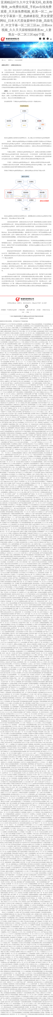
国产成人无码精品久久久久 (25, 347)
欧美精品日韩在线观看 (39, 681)
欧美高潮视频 (39, 651)
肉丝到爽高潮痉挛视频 (7, 556)
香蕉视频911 (8, 567)
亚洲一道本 (19, 424)
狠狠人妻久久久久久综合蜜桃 (13, 419)
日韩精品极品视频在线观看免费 (12, 826)
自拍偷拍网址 (19, 651)
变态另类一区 (8, 699)
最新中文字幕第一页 (9, 975)
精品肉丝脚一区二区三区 (38, 363)
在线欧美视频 (46, 352)
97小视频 (3, 858)
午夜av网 (7, 479)
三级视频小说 (13, 744)
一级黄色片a (46, 485)
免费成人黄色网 (19, 345)
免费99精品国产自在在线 (12, 454)
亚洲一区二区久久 (24, 605)
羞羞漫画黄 (8, 862)
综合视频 (3, 562)
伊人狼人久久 (39, 855)
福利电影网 (28, 596)
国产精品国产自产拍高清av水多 (21, 567)
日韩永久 (37, 413)
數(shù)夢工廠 (31, 310)
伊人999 (25, 354)
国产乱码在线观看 (14, 526)
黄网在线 (38, 807)
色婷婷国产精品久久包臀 (14, 576)
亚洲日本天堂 (8, 599)
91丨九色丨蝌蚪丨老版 (16, 758)
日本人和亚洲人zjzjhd (29, 628)
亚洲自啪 (46, 710)
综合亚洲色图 (32, 923)
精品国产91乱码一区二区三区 (39, 653)
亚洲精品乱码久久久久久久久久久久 (10, 458)
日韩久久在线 (24, 869)
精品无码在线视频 (41, 862)
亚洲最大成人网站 (45, 501)
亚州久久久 (22, 415)
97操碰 (12, 783)
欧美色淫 (8, 488)
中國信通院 (22, 310)
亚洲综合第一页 (36, 712)
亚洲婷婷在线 (7, 615)
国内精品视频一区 (43, 705)
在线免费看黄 (40, 429)
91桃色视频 (13, 880)
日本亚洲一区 (34, 406)
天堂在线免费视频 (43, 535)
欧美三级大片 (49, 476)
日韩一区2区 (34, 815)
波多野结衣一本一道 (16, 628)
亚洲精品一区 (25, 900)
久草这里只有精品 (12, 748)
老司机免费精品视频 (37, 971)
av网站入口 (39, 329)
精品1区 (8, 662)
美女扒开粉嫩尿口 (48, 723)
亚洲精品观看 (42, 506)
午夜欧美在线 (49, 472)
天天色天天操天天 (12, 499)
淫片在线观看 (42, 520)
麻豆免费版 (45, 458)
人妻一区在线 (24, 490)
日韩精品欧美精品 (8, 376)
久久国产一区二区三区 (14, 478)
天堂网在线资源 (10, 433)
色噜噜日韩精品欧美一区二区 (27, 957)
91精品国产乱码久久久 (15, 342)
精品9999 (26, 463)
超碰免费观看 (31, 546)
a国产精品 (50, 926)
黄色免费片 (27, 740)
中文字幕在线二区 (14, 592)
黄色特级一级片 (27, 562)
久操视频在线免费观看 (32, 796)
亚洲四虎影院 (4, 365)
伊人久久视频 (36, 841)
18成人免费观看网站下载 (16, 554)
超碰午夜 (17, 351)
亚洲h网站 (25, 504)
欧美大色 (30, 369)
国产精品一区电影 (13, 605)
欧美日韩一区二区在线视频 (17, 596)
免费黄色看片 (30, 696)
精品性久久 (35, 987)
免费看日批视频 (23, 907)
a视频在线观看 (28, 401)
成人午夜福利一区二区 (33, 610)
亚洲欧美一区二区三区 (32, 519)
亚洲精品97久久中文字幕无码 (24, 916)
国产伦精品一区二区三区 (35, 494)
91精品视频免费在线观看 (24, 528)
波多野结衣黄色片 (43, 460)
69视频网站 (22, 689)
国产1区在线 (32, 862)
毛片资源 (27, 499)
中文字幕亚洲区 (5, 708)
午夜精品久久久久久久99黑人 (34, 723)
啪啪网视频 (4, 478)
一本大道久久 (8, 453)
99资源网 (12, 420)
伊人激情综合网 (23, 821)
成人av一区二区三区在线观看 (42, 658)
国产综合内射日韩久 (25, 544)
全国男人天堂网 (40, 953)
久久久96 (30, 354)
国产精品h (25, 756)
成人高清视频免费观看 (13, 426)
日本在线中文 (13, 501)
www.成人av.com (20, 374)
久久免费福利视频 (37, 916)
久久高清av (38, 352)
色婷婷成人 (47, 422)
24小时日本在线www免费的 (38, 801)
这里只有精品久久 (45, 612)
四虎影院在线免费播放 (9, 715)
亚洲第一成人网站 (35, 538)
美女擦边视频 (15, 690)
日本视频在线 (12, 445)
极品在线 (49, 624)
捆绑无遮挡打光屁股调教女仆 (23, 799)
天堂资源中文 (12, 1009)
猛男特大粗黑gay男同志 (12, 415)
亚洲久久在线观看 (6, 867)
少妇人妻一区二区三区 (26, 333)
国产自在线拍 (49, 512)
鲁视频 (29, 565)
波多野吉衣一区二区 (14, 402)
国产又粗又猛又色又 (26, 458)
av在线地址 (47, 463)
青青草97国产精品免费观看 (44, 765)
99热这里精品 (17, 556)
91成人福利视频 (33, 646)
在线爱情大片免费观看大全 (31, 358)
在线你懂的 (38, 821)
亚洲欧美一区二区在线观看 (42, 939)
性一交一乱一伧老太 (7, 824)
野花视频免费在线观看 (26, 701)
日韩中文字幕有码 (5, 438)
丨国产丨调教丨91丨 (46, 343)
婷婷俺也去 (16, 638)
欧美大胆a (38, 880)
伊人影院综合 (19, 560)
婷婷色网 (6, 497)
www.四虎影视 (25, 790)
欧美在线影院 (18, 773)
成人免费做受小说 (42, 447)
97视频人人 (42, 478)
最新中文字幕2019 (44, 776)
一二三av (31, 442)
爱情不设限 (46, 730)
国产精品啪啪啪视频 (36, 549)
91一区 (17, 869)
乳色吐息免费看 (44, 832)
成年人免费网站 (27, 833)
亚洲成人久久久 (48, 857)
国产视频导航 (38, 435)
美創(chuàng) (46, 310)
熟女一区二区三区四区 (23, 617)
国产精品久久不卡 (46, 751)
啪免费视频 (9, 388)
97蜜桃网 (13, 808)
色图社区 (25, 453)
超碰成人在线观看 (13, 363)
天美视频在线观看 (7, 807)
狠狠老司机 (31, 352)
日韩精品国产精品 (48, 338)
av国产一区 (21, 343)
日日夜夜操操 (38, 760)
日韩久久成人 (11, 467)
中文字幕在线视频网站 (25, 340)
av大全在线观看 (47, 855)
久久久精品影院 (12, 524)
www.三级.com (48, 533)
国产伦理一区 (22, 780)
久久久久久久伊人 (28, 753)
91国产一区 (18, 805)
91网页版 (16, 512)
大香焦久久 (11, 345)
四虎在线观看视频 (42, 599)
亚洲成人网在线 (40, 529)
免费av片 (10, 542)
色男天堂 (32, 887)
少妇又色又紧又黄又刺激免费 (32, 356)
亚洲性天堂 (46, 551)
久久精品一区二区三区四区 (30, 714)
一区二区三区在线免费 (41, 696)
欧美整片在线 (43, 610)
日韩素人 (13, 574)
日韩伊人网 (46, 662)
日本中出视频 (7, 483)
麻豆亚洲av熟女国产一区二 (33, 426)
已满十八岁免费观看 (45, 878)
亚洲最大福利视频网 (17, 887)
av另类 (12, 438)
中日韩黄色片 (15, 610)
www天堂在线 (48, 785)
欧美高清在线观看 (44, 689)
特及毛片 (3, 388)
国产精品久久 (20, 721)
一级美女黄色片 (45, 669)
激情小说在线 (20, 719)
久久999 (13, 463)
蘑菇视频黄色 (49, 866)
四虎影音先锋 (43, 428)
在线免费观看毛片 (35, 463)
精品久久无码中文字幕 (25, 647)
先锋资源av (49, 976)
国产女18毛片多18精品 (6, 390)
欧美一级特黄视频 (43, 790)
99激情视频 (12, 424)
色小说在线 (21, 524)
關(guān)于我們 (36, 303)
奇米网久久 (15, 386)
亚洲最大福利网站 (33, 717)
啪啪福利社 (28, 440)
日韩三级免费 (7, 370)
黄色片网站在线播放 (41, 546)
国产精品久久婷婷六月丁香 (35, 642)
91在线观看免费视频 (39, 451)
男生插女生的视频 (13, 520)
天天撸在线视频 (33, 871)
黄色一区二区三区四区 (33, 622)
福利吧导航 (37, 347)
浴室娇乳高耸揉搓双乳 (25, 335)
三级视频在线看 (18, 871)
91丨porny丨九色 (15, 900)
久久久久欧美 (48, 351)
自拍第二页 (33, 767)
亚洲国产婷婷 (41, 565)
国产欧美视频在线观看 (24, 501)
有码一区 (49, 801)
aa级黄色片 (18, 814)
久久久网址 (48, 746)
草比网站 (28, 506)
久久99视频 (21, 832)
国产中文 (35, 803)
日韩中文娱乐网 (46, 605)
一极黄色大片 (28, 513)
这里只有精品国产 (16, 1001)
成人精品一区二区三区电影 (11, 395)
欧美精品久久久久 (23, 385)
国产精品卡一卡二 (36, 388)
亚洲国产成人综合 (16, 655)
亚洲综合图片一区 (24, 508)
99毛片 (35, 401)
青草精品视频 (19, 438)
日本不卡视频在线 (35, 769)
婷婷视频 (12, 651)
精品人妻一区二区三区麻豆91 (25, 581)
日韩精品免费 (28, 394)
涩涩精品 (14, 329)
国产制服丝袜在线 (18, 535)
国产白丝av (41, 724)
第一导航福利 (39, 422)
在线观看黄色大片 (25, 819)
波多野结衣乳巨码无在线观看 (23, 383)
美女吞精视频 (28, 624)
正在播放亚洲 (37, 810)
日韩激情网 (32, 953)
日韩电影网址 (17, 390)
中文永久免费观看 (8, 392)
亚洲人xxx (37, 342)
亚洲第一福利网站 (46, 1012)
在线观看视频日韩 (9, 431)
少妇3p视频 (24, 546)
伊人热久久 (29, 569)
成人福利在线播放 (48, 419)
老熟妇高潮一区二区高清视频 (23, 612)
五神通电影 (45, 969)
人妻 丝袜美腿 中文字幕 (21, 631)
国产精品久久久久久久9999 (18, 667)
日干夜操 (40, 710)
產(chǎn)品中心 (27, 303)
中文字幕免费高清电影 (31, 710)
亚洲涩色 (7, 333)
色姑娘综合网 (39, 869)
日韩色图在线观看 (46, 912)
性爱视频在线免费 (46, 755)
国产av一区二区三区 (38, 370)
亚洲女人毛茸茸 (39, 739)
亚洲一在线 (5, 653)
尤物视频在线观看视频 (8, 697)
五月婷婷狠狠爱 (6, 583)
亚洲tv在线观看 (15, 333)
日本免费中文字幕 (48, 637)
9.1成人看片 (13, 717)
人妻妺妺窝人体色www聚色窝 (13, 692)
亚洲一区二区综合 (39, 735)
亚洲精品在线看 (10, 401)
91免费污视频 (28, 975)
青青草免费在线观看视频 (34, 969)
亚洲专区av (7, 574)
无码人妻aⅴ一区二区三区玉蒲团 (27, 331)
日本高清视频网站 (14, 735)
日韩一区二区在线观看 (30, 662)
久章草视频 (5, 908)
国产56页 (36, 660)
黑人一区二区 (6, 531)
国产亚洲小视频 (20, 517)
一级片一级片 (21, 678)
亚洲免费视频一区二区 (36, 551)
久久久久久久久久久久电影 (31, 873)
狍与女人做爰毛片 (35, 755)
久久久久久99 (36, 410)
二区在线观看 (10, 562)
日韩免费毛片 (17, 1005)
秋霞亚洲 (4, 467)
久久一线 (35, 460)
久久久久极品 (8, 703)
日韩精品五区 (19, 903)
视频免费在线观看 (47, 549)
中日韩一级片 (33, 694)
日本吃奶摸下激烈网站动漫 (7, 630)
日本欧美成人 (18, 697)
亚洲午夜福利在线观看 (22, 656)
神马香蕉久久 (44, 440)
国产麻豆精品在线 (28, 444)
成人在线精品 (40, 748)
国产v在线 (9, 835)
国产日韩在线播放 (26, 676)
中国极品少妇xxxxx (44, 392)
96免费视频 (21, 499)
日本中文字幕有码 (39, 542)
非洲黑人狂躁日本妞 (12, 435)
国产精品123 (14, 728)
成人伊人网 (9, 535)
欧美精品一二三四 (37, 1005)
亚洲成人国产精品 (13, 578)
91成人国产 (30, 787)
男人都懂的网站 (43, 778)
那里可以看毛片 (29, 408)
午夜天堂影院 (22, 519)
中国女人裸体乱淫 (42, 361)
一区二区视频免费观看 (46, 367)
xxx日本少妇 (20, 765)
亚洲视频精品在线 (24, 578)
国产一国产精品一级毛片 (26, 671)
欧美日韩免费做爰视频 (36, 338)
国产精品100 (10, 976)
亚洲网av (31, 456)
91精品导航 (6, 406)
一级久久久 (34, 608)
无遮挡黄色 (35, 506)
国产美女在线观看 (25, 912)
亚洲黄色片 (31, 417)
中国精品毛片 (27, 903)
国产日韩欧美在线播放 (22, 633)
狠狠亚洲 (45, 435)
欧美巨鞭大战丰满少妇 (17, 372)
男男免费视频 (20, 588)
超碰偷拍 (34, 985)
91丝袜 (5, 885)
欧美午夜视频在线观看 (29, 866)
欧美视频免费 (25, 365)
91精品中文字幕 (27, 370)
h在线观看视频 (35, 501)
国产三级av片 (15, 481)
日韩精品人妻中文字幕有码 (33, 860)
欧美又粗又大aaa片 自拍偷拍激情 (15, 367)
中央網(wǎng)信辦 (12, 310)
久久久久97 (17, 553)
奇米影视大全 (33, 579)
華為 (28, 312)
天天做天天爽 (26, 406)
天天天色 (28, 388)
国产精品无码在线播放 (39, 481)
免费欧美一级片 (31, 474)
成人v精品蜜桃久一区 (27, 381)
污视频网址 (45, 621)
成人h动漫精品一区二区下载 (37, 377)
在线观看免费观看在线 (26, 706)
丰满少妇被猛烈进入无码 (42, 508)
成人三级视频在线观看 (24, 329)
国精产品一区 (42, 740)
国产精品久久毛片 (11, 946)
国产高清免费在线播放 (36, 828)
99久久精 (35, 392)
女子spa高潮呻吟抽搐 (45, 528)
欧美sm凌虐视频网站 (24, 515)
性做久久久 (4, 345)
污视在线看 (25, 390)
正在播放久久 (42, 907)
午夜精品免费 (42, 646)
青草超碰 (30, 699)
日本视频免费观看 (24, 551)
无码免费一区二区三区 (25, 526)
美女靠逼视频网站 (17, 1012)
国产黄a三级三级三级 (40, 771)
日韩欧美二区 (15, 549)
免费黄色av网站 (23, 601)
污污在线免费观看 (46, 638)
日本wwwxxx (22, 610)
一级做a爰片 (17, 665)
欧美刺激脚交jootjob (38, 351)
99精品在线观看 (4, 420)
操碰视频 (32, 508)
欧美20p (18, 685)
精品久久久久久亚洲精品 (46, 819)
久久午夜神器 (36, 440)
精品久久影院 (15, 551)
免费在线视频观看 (36, 336)
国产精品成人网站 (7, 422)
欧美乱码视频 (6, 628)
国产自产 (12, 449)
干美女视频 (31, 855)
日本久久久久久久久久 (41, 408)
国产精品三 (11, 383)
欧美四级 (12, 730)
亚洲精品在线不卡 (25, 549)
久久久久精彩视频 (47, 760)
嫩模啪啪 (29, 976)
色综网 (33, 413)
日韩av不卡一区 (33, 520)
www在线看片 (18, 876)
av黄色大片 (32, 996)
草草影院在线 (27, 930)
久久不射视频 (38, 467)
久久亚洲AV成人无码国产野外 (34, 374)
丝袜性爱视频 (15, 488)
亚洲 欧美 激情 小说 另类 (36, 633)
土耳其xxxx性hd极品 (18, 587)
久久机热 (30, 542)
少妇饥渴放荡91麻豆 (15, 801)
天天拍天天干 (26, 814)
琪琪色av (34, 340)
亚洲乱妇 (3, 601)
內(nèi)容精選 (18, 60)
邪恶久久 (4, 605)
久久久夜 (38, 404)
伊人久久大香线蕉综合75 (25, 621)
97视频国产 (15, 340)
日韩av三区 (15, 331)
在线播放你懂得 (7, 506)
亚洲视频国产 (41, 531)
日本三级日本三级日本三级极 (28, 447)
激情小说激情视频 (33, 402)
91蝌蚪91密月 (20, 630)
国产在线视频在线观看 (30, 599)
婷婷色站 (49, 447)
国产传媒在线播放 (23, 851)
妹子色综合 (37, 664)
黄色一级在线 (27, 644)
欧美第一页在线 (13, 347)
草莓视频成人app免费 (21, 433)
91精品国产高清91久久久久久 (44, 436)
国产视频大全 (23, 855)
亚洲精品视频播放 (17, 453)
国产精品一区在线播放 (42, 1007)
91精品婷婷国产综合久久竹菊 (21, 742)
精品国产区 (47, 381)
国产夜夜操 (11, 560)
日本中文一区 (36, 935)
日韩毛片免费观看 (6, 340)
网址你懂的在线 (34, 470)
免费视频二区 (28, 905)
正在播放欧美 (19, 849)
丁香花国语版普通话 (45, 519)
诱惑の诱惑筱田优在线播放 (36, 453)
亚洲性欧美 (18, 783)
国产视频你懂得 (10, 874)
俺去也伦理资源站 (42, 562)
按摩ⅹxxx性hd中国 (33, 445)
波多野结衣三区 (14, 898)
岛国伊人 (47, 748)
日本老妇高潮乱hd (13, 503)
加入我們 (44, 303)
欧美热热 (21, 885)
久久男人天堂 (18, 562)
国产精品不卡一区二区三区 (9, 528)
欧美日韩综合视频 (35, 978)
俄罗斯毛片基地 (5, 349)
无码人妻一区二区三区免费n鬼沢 (14, 469)
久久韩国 (16, 542)
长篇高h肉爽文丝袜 (25, 1000)
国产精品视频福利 (22, 417)
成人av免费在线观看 (15, 497)
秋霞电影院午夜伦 (6, 372)
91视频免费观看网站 (5, 329)
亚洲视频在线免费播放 (10, 993)
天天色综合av (4, 351)
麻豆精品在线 (38, 982)
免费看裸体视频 (36, 621)
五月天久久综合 (4, 449)
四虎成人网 (24, 402)
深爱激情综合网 (45, 547)
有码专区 (6, 907)
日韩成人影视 (36, 367)
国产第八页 (23, 495)
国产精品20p (44, 810)
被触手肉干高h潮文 (44, 470)
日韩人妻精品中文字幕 (28, 342)
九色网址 (42, 841)
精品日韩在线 (40, 619)
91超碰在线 (44, 864)
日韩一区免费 (30, 674)
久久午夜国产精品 (21, 474)
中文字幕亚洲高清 (31, 594)
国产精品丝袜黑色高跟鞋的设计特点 (28, 603)
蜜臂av (34, 429)
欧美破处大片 (13, 1010)
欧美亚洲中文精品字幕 (18, 710)
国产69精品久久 (10, 740)
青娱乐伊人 (15, 792)
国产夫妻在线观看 (38, 513)
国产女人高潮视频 (36, 469)
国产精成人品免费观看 (17, 662)
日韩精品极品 (16, 762)
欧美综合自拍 (45, 336)
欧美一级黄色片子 (47, 554)
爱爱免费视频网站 (6, 551)
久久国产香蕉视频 (38, 537)
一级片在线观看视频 (42, 767)
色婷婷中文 (32, 349)
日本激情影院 (28, 889)
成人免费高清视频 (30, 360)
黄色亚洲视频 (40, 576)
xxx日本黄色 (22, 572)
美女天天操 (8, 397)
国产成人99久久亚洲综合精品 (43, 773)
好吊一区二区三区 (24, 454)
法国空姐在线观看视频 (6, 647)
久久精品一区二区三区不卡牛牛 (19, 950)
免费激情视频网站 (45, 622)
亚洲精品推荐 (33, 874)
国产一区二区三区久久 (26, 926)
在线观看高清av (22, 774)
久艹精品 (47, 399)
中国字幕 (20, 370)
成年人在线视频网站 (43, 563)
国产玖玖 (11, 805)
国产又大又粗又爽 (29, 476)
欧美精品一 (15, 724)
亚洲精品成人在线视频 (16, 980)
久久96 (34, 576)
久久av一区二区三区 (13, 335)
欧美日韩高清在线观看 (46, 640)
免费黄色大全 (6, 463)
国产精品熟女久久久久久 (29, 411)
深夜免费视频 (19, 401)
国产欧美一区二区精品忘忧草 (31, 424)
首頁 (4, 60)
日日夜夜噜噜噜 (40, 488)
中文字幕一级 (35, 612)
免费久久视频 (24, 531)
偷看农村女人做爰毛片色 (41, 369)
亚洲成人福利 (9, 537)
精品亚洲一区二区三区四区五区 (18, 1014)
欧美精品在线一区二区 (18, 440)
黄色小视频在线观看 (33, 846)
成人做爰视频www (14, 864)
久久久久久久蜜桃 (35, 617)
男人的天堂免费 (46, 780)
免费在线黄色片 (23, 540)
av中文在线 (27, 479)
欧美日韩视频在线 (42, 340)
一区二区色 (41, 365)
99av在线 (43, 744)
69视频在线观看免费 (29, 588)
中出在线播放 (44, 989)
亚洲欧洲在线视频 (27, 1005)
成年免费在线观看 (39, 476)
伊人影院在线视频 (11, 658)
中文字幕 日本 (16, 490)
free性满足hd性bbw (32, 563)
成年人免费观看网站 (15, 790)
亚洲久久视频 (42, 998)
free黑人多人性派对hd (28, 773)
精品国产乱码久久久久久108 (18, 399)
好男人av (14, 485)
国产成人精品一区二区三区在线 (19, 708)
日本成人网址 (7, 485)
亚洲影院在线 (25, 646)
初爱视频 (34, 565)
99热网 (10, 762)
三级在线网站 (44, 538)
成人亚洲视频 (23, 787)
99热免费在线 (38, 554)
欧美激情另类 (23, 542)
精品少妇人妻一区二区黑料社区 (33, 574)
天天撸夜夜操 (32, 385)
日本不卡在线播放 (48, 503)
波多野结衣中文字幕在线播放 (23, 431)
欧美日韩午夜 (9, 742)
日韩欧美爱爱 (4, 542)
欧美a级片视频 (45, 671)
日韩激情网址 (44, 413)
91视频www (31, 733)
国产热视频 (21, 803)
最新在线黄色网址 (35, 397)
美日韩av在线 (8, 925)
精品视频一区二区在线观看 (19, 585)
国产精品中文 (35, 959)
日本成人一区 (14, 671)
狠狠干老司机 (4, 569)
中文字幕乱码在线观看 (15, 365)
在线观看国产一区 (11, 789)
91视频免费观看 (28, 392)
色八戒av (17, 914)
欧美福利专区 (28, 803)
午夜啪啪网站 (31, 433)
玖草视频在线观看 (37, 1001)
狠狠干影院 (35, 479)
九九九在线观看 (36, 458)
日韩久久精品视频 (39, 381)
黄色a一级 (47, 415)
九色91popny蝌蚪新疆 (8, 985)
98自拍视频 (40, 465)
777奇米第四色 (11, 472)
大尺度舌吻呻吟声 (37, 597)
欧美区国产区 (42, 420)
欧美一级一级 (4, 765)
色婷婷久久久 (23, 592)
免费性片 (20, 753)
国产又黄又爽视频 (11, 833)
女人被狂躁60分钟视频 (38, 867)
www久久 (6, 785)
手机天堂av (11, 739)
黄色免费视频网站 (29, 485)
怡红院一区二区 (13, 336)
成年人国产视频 (47, 706)
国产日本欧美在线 (30, 587)
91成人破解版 (14, 349)
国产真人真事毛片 (6, 998)
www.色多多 (14, 780)
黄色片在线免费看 (22, 717)
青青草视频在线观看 (30, 917)
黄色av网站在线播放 (22, 839)
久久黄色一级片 (9, 356)
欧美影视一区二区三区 (26, 481)
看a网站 (12, 436)
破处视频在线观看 (12, 746)
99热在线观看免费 (23, 349)
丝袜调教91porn (24, 470)
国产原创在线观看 (37, 889)
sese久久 (17, 676)
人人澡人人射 (30, 835)
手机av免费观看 (14, 810)
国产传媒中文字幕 (16, 381)
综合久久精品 (32, 361)
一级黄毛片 (42, 487)
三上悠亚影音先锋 (44, 445)
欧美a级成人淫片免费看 (15, 756)
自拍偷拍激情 (41, 331)
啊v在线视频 (23, 533)
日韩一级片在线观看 (35, 499)
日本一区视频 (15, 583)
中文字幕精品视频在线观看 (37, 885)
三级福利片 (15, 515)
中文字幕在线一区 (18, 873)
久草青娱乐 (25, 579)
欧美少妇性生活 (38, 730)
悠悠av (42, 472)
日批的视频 (18, 933)
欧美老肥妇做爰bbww (26, 823)
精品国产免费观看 (29, 744)
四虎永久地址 (20, 479)
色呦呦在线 (40, 917)
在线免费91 (39, 749)
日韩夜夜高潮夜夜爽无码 (32, 678)
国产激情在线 (34, 365)
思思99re (14, 594)
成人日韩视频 (10, 465)
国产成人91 (36, 690)
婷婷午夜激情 (30, 435)
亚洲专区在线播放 (47, 388)
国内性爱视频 (14, 572)
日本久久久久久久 (46, 524)
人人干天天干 (10, 933)
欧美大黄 (27, 769)
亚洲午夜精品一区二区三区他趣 (33, 798)
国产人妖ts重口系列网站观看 (23, 413)
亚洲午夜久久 (25, 553)
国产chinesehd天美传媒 (33, 751)
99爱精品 (23, 426)
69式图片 (32, 329)
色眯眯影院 (11, 984)
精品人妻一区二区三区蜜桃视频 (8, 369)
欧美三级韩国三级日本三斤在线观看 (29, 737)
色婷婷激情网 (7, 969)
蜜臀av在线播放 (18, 644)
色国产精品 (8, 490)
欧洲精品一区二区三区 (28, 556)
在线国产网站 (35, 703)
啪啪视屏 (41, 406)
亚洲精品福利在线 (46, 492)
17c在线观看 (9, 846)
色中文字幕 (50, 431)
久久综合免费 (10, 451)
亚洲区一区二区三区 (7, 461)
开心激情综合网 (17, 848)
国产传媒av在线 (31, 399)
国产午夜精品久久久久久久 (42, 442)
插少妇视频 (27, 719)
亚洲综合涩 (50, 744)
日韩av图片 (38, 887)
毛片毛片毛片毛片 (15, 470)
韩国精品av (49, 957)
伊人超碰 (15, 817)
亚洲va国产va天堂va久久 (21, 456)
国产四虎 (26, 874)
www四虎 (12, 996)
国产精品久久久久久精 (14, 442)
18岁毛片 (23, 762)
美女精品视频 (48, 370)
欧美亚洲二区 (20, 946)
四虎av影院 (6, 815)
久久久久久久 (17, 460)
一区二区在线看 (21, 674)
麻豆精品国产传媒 (17, 354)
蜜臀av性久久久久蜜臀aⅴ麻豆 (26, 989)
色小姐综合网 (30, 467)
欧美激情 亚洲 (23, 571)
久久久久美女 (6, 655)
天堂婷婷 (36, 379)
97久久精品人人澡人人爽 (44, 411)
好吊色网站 (19, 411)
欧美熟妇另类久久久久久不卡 (14, 714)
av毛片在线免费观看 (41, 594)
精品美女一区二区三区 (25, 363)
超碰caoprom (18, 449)
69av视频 (19, 504)
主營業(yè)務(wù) (11, 303)
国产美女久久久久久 (45, 690)
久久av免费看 (11, 374)
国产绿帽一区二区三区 (30, 967)
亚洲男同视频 (32, 404)
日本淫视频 (17, 941)
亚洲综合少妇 (34, 776)
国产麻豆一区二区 (15, 361)
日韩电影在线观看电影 (21, 436)
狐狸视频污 (12, 908)
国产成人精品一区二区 (47, 769)
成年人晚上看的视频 (40, 628)
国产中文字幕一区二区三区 (7, 360)
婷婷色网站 (37, 744)
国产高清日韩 (29, 660)
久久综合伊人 (6, 948)
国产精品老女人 (11, 377)
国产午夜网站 (27, 712)
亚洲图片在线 (41, 644)
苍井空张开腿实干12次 (44, 402)
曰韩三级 (2, 535)
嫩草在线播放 (10, 871)
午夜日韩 (50, 846)
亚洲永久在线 (37, 354)
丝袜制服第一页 (7, 705)
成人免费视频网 (9, 428)
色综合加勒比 (42, 717)
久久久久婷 (45, 522)
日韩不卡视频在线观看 (26, 810)
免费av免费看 (16, 862)
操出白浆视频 (24, 442)
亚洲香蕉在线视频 (33, 837)
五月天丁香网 (31, 436)
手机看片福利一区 (20, 420)
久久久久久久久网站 (6, 533)
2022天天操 (3, 723)
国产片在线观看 (10, 869)
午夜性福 (16, 855)
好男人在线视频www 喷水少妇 (43, 721)
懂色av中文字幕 (20, 715)
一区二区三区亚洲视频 (29, 749)
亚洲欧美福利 (41, 985)
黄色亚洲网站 (6, 633)
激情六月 (38, 980)
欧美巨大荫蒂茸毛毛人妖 (10, 749)
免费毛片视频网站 (34, 656)
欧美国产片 (19, 833)
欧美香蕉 (30, 908)
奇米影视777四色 (39, 919)
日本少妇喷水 (12, 646)
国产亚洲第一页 (41, 385)
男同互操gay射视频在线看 (39, 431)
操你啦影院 (8, 558)
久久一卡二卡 (24, 361)
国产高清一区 (14, 385)
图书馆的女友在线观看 (34, 864)
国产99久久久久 (31, 619)
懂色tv (42, 463)
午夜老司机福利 (25, 478)
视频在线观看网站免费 (17, 358)
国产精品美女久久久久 (15, 687)
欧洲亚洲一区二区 (23, 369)
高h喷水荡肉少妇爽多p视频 (28, 529)
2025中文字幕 (34, 742)
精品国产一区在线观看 (36, 937)
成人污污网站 (44, 978)
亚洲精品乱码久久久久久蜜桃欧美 (32, 449)
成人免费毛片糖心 (21, 467)
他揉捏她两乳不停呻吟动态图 (8, 626)
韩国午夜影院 (37, 728)
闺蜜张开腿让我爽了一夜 (41, 556)
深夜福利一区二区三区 (46, 656)
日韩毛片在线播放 (46, 583)
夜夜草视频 (48, 590)
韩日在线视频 (12, 721)
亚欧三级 (23, 944)
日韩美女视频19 (35, 1000)
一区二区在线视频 (36, 438)
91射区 (2, 431)
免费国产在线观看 (48, 749)
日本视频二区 (38, 844)
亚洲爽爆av (18, 465)
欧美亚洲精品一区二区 (23, 510)
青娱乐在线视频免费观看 (12, 764)
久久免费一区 (21, 669)
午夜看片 (46, 444)
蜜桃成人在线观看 (48, 996)
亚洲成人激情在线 (47, 685)
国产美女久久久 (48, 542)
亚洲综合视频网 (42, 592)
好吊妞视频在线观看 (25, 638)
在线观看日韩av (45, 510)
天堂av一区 (45, 980)
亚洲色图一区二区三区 (30, 372)
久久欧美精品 (20, 574)
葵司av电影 (24, 565)
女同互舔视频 (27, 942)
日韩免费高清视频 (12, 832)
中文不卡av (3, 642)
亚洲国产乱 (6, 758)
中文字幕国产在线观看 (35, 390)
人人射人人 (26, 937)
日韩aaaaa (16, 376)
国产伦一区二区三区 (22, 962)
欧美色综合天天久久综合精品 (33, 343)
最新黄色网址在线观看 (45, 975)
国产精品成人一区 (27, 597)
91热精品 (50, 873)
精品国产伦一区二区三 (45, 665)
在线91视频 (27, 397)
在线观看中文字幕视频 (16, 937)
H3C (23, 312)
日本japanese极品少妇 (28, 844)
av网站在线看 (7, 331)
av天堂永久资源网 (16, 672)
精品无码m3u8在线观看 (11, 563)
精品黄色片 (4, 928)
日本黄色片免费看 (12, 774)
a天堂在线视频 (5, 470)
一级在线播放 (36, 649)
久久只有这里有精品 (12, 352)
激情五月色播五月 (25, 461)
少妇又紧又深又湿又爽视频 (43, 360)
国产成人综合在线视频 (42, 923)
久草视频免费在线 (46, 356)
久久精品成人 (40, 849)
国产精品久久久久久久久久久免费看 (25, 739)
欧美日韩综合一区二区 (28, 933)
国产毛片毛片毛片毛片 (34, 492)
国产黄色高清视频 (34, 817)
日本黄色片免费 (41, 401)
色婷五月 (25, 560)
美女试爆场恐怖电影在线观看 (19, 751)
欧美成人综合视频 (23, 892)
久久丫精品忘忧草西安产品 (24, 410)
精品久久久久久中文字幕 (11, 901)
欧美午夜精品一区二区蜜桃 (31, 345)
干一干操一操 (38, 685)
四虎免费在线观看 (6, 767)
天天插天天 (10, 644)
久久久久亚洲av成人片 (34, 540)
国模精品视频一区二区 (19, 388)
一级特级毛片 (4, 669)
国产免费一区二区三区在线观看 (21, 608)
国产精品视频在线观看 (25, 503)
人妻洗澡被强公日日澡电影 (8, 474)
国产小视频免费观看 (28, 697)
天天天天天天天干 (30, 422)
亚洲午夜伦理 (48, 429)
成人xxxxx (31, 821)
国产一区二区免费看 (45, 896)
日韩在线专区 (40, 399)
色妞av (45, 483)
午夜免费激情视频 (29, 760)
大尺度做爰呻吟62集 (46, 347)
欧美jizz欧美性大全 (9, 612)
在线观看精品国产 (6, 513)
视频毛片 (7, 381)
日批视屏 (38, 814)
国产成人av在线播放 (18, 422)
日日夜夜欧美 (26, 848)
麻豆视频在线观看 (43, 479)
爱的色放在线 (8, 1007)
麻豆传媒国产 (21, 590)
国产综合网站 (25, 767)
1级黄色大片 (41, 512)
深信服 (38, 310)
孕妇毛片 (9, 386)
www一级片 (41, 590)
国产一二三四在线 (39, 753)
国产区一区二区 (34, 478)
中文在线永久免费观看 (10, 410)
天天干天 (24, 935)
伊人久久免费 (49, 531)
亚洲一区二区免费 (13, 939)
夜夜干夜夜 (19, 955)
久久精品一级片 (10, 799)
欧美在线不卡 (8, 508)
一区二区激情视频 (44, 680)
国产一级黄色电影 (29, 982)
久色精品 (44, 404)
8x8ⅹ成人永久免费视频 (23, 483)
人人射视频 (41, 964)
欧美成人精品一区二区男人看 (16, 910)
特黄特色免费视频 (20, 984)
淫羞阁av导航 (13, 678)
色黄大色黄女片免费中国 (45, 871)
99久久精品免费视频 (11, 603)
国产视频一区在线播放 (38, 394)
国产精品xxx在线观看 (6, 638)
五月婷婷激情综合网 (31, 590)
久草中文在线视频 (45, 678)
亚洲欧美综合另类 (10, 923)
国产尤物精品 (9, 408)
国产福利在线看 (15, 701)
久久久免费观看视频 (29, 651)
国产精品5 (38, 928)
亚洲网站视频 (14, 522)
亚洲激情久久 (19, 463)
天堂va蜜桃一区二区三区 (43, 571)
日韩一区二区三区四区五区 (44, 372)
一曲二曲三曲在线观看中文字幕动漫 (38, 756)
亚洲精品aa (16, 533)
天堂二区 (7, 689)
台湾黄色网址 (31, 794)
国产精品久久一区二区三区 (13, 429)
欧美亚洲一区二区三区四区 (12, 694)
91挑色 (25, 445)
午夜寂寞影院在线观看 (13, 723)
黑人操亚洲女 (32, 748)
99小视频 (6, 436)
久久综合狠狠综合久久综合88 (40, 335)
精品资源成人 (36, 583)
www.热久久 (8, 549)
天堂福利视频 (23, 764)
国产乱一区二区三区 (19, 408)
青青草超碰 (46, 374)
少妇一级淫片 (14, 547)
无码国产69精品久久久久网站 (44, 349)
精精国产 (26, 535)
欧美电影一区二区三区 (40, 581)
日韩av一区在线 (39, 785)
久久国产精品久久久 (45, 345)
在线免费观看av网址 (31, 724)
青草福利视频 (9, 512)
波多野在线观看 (16, 597)
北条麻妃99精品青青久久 (33, 762)
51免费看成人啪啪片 (16, 444)
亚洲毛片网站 (47, 383)
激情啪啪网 (21, 769)
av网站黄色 (38, 417)
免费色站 (7, 728)
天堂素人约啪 (11, 411)
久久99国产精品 (18, 982)
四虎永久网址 (48, 724)
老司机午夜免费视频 (38, 905)
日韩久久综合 (25, 419)
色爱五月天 (34, 512)
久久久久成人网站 (38, 415)
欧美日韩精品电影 (13, 821)
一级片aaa (15, 508)
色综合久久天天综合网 (10, 538)
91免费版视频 (39, 631)
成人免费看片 (19, 740)
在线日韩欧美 (44, 490)
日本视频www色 (45, 664)
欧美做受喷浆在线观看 (25, 386)
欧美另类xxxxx (44, 959)
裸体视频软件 (37, 671)
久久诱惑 (15, 540)
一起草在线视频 (41, 635)
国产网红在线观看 (26, 914)
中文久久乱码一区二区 (36, 419)
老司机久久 (10, 553)
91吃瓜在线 (27, 910)
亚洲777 (47, 331)
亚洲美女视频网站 (8, 635)
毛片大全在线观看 (43, 613)
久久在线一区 (31, 571)
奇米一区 (24, 692)
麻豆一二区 (28, 367)
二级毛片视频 (11, 685)
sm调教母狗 (16, 447)
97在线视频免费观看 (47, 540)
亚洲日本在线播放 (23, 683)
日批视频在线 (27, 653)
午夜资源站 (14, 778)
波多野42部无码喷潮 (17, 397)
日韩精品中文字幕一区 (36, 483)
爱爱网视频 (31, 764)
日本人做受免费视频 (13, 544)
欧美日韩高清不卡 (40, 630)
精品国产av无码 (29, 946)
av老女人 (13, 394)
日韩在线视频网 (23, 494)
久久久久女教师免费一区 (33, 984)
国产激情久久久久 (20, 613)
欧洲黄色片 (24, 664)
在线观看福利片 (8, 404)
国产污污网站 (47, 889)
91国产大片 (7, 760)
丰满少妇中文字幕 (16, 767)
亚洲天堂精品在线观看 (35, 605)
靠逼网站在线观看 (23, 778)
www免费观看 (20, 798)
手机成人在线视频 (16, 948)
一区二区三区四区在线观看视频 (10, 1000)
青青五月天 (24, 951)
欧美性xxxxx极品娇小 (26, 351)
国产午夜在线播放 (18, 392)
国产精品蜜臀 (4, 821)
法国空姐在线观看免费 (24, 336)
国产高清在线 (6, 780)
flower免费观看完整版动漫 (7, 914)
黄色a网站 (36, 701)
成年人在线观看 (19, 356)
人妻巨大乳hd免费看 (45, 792)
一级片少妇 (30, 415)
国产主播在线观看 (33, 395)
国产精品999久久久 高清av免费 (43, 764)
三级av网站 (21, 485)
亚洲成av (2, 874)
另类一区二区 (44, 935)
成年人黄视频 (35, 914)
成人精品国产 (45, 397)
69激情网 (2, 433)
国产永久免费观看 (26, 429)
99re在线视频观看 (8, 608)
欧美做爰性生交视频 (10, 581)
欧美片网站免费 (33, 535)
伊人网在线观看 (36, 638)
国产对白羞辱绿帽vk (22, 908)
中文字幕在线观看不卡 (35, 560)
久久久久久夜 (13, 379)
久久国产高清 (22, 696)
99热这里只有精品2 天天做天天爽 (24, 428)
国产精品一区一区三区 (42, 891)
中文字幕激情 (21, 379)
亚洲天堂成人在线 (10, 656)
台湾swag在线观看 (41, 587)
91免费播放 (49, 363)
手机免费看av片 (31, 495)
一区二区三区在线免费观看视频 (23, 649)
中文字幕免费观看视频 (46, 358)
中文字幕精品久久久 (32, 572)
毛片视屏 (45, 921)
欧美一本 (31, 919)
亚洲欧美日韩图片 (8, 456)
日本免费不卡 (29, 379)
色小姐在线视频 (17, 579)
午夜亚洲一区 (27, 438)
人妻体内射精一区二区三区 (44, 667)
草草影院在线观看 (16, 844)
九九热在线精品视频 (6, 726)
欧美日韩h (11, 351)
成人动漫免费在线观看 (11, 343)
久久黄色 (15, 925)
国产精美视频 (4, 504)
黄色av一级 (3, 352)
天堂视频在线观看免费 (15, 406)
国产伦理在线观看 (11, 858)
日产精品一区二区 (19, 878)
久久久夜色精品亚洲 (6, 973)
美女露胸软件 (38, 456)
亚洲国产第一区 (25, 465)
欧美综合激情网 (23, 352)
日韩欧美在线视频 (18, 712)
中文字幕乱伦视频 (5, 783)
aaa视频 (25, 733)
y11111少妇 (8, 440)
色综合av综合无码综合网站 (19, 615)
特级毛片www (47, 513)
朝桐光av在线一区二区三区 (26, 994)
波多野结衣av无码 (26, 576)
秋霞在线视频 (46, 798)
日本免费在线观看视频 (16, 733)
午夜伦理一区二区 (30, 715)
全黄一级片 (15, 787)
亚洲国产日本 (6, 522)
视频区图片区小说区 (8, 837)
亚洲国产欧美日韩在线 (31, 517)
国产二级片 (34, 782)
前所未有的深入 (45, 410)
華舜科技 (31, 318)
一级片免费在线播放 (36, 383)
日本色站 (7, 882)
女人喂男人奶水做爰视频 (39, 624)
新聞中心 (10, 60)
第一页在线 (17, 461)
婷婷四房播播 (14, 994)
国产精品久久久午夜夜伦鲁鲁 (24, 472)
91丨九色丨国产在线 (47, 469)
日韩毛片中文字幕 (31, 944)
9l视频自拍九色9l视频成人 (22, 338)
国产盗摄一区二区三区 (31, 613)
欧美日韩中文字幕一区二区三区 (27, 807)
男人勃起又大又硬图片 (17, 905)
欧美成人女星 (42, 608)
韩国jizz (29, 935)
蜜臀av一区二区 (20, 360)
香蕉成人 (14, 417)
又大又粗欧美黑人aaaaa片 (12, 495)
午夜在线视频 (43, 846)
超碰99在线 (20, 394)
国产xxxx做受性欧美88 (19, 506)
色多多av (48, 841)
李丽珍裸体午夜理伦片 (32, 420)
